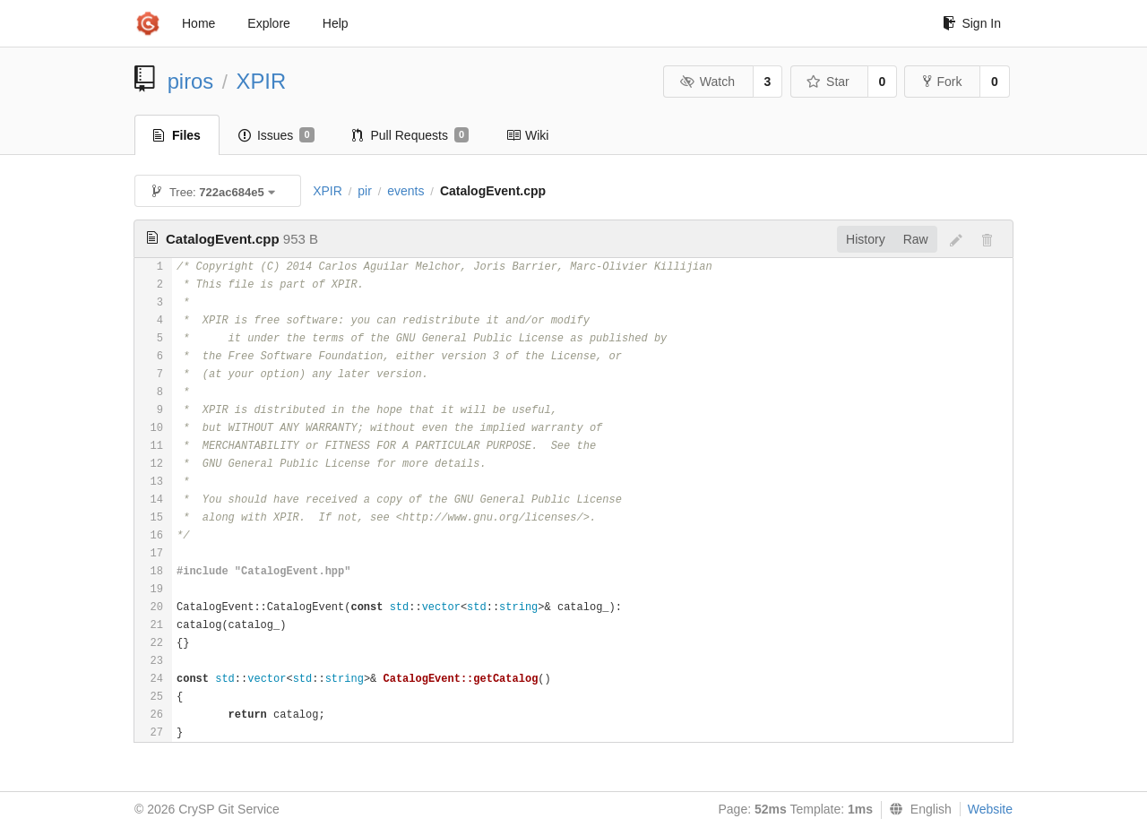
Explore (268, 23)
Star (827, 81)
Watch (707, 81)
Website (990, 809)
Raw (915, 239)
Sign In (972, 23)
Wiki (527, 135)
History (865, 239)
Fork (942, 81)
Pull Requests (411, 135)
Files (177, 135)
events (405, 191)
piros (191, 81)
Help (336, 23)
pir (365, 191)
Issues (276, 135)
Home (198, 23)
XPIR (262, 81)
